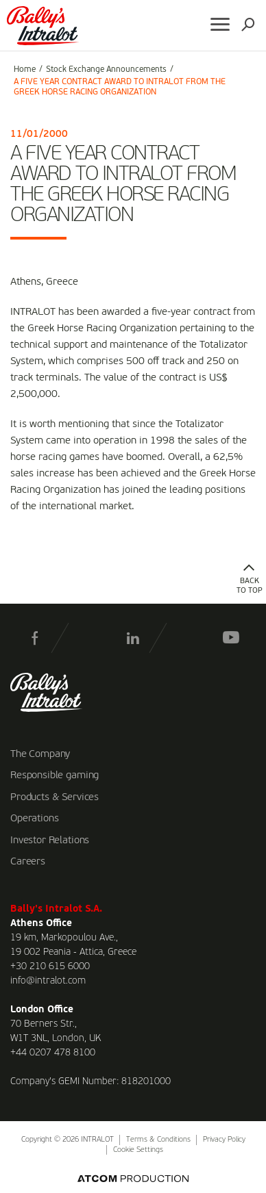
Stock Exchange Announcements (106, 70)
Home (25, 70)
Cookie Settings (138, 1150)
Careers (27, 862)
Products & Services (54, 797)
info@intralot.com (48, 981)
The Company (40, 754)
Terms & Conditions (158, 1140)
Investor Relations (49, 840)
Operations (34, 818)
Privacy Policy (224, 1140)
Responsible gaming (54, 775)
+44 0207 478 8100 (52, 1052)
